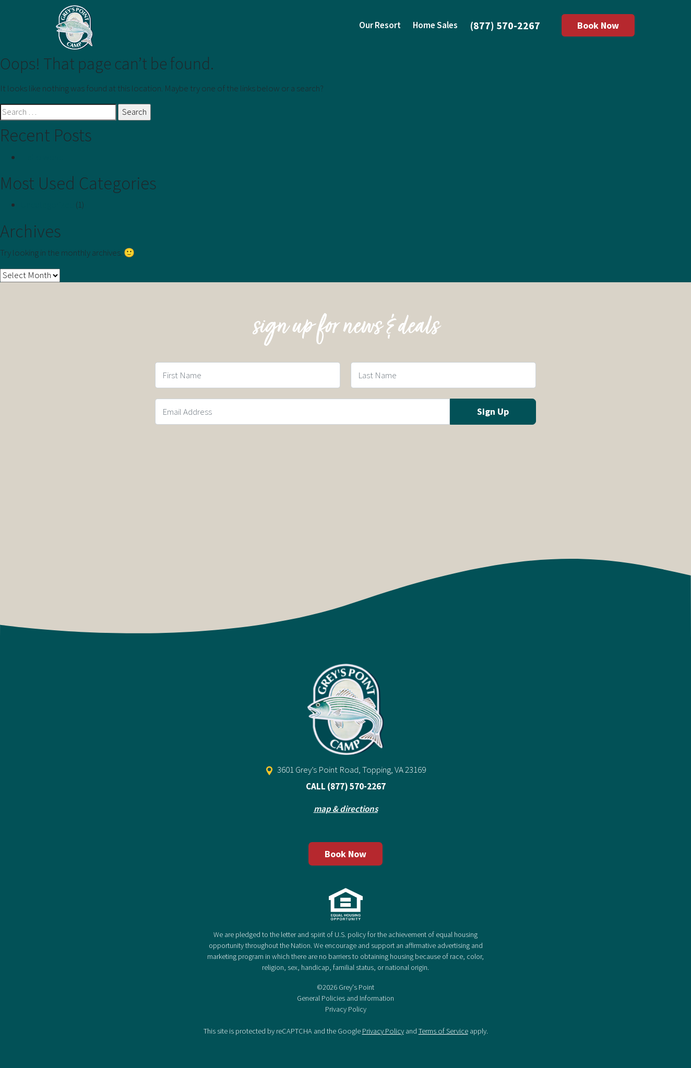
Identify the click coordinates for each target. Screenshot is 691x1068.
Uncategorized (47, 204)
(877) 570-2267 (505, 25)
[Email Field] (302, 412)
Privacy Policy (345, 1009)
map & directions (346, 808)
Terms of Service (443, 1031)
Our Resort (380, 25)
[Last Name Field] (443, 375)
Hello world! (43, 157)
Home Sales (435, 25)
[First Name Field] (247, 375)
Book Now (598, 25)
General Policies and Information (345, 998)
